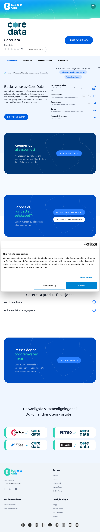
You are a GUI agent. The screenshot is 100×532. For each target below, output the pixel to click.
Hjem (9, 73)
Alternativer (63, 60)
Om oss (55, 475)
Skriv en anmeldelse (36, 49)
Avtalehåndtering (73, 77)
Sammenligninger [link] (45, 60)
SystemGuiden (58, 508)
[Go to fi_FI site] (43, 525)
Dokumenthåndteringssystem (25, 73)
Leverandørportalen (11, 508)
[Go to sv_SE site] (23, 525)
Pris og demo (79, 40)
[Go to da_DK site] (30, 525)
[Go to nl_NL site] (70, 525)
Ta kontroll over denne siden (69, 219)
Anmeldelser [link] (12, 60)
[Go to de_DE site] (50, 525)
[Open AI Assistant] (16, 489)
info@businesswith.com (12, 483)
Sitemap (55, 516)
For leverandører (10, 505)
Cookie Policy (57, 491)
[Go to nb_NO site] (36, 525)
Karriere (56, 479)
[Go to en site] (63, 525)
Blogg (55, 505)
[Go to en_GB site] (57, 525)
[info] (22, 49)
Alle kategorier (58, 512)
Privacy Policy (57, 483)
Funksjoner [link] (27, 60)
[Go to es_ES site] (77, 525)
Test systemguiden (69, 360)
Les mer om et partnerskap (69, 212)
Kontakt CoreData (16, 117)
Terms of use (57, 487)
